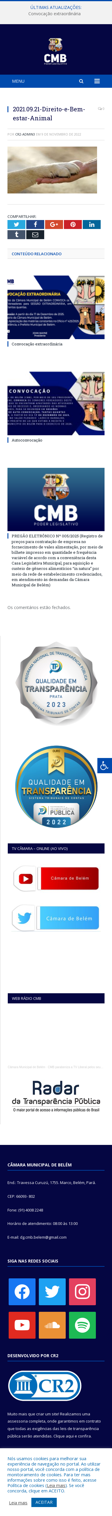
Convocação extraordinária (54, 13)
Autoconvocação (27, 440)
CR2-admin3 (25, 134)
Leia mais (56, 1485)
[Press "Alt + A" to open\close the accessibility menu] (104, 765)
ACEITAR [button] (44, 1502)
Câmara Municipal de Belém (26, 1067)
